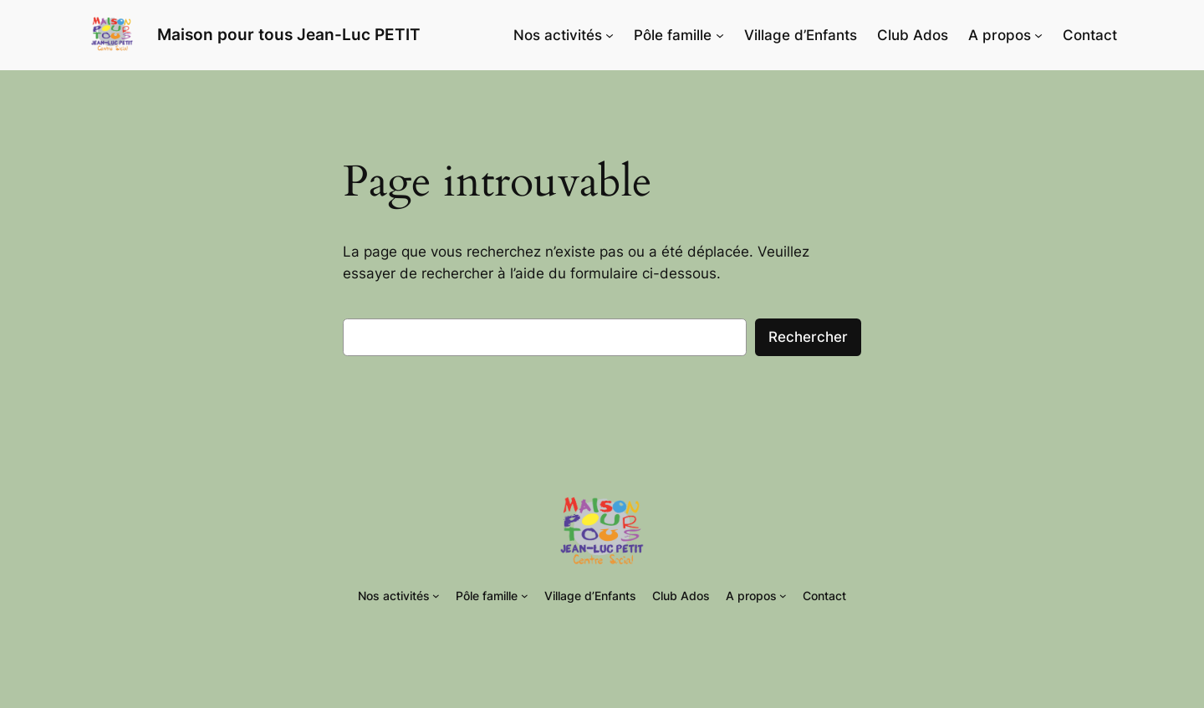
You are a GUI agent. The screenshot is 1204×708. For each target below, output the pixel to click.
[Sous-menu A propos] (1038, 35)
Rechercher (808, 337)
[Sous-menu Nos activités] (609, 35)
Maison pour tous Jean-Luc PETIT (289, 34)
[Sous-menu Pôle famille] (720, 35)
